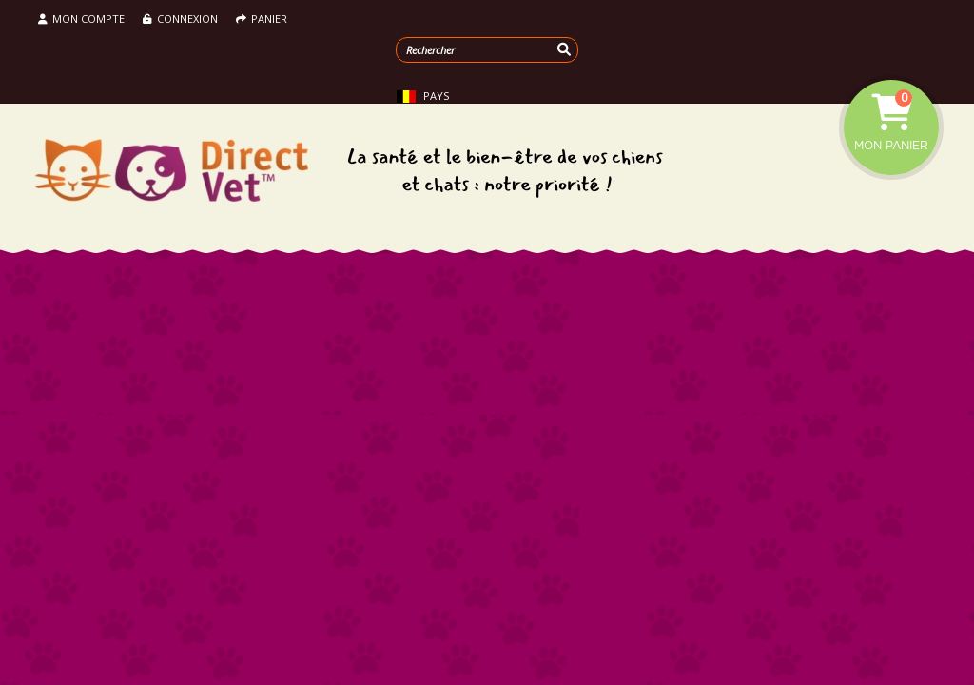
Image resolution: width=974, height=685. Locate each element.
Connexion (180, 18)
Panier (261, 18)
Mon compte (81, 18)
